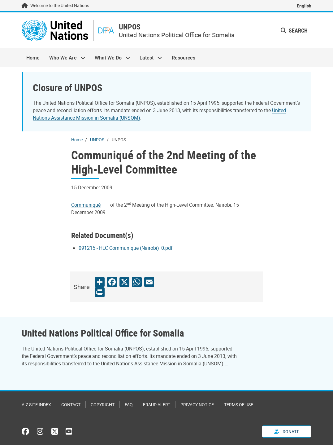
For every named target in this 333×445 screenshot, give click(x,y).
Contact (70, 405)
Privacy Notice (197, 405)
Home (33, 57)
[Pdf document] (90, 204)
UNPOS (130, 26)
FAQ (129, 405)
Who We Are (64, 57)
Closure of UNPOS (67, 87)
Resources (183, 57)
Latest (148, 57)
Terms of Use (238, 405)
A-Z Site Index (36, 405)
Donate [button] (286, 431)
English (304, 6)
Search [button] (294, 30)
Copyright (103, 405)
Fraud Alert (156, 405)
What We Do (110, 57)
